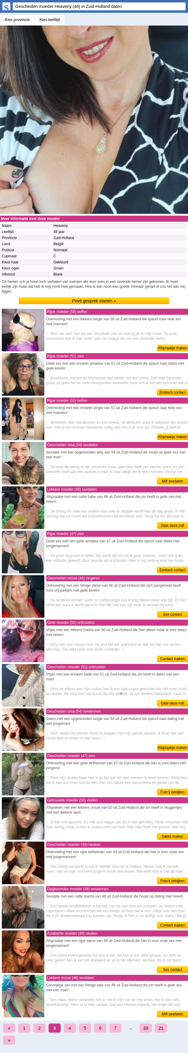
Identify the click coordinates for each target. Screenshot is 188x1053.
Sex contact (172, 614)
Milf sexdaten (172, 481)
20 (145, 1028)
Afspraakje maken (172, 348)
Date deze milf (172, 525)
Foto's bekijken (172, 792)
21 (161, 1028)
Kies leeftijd (49, 20)
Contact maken (172, 659)
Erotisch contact (172, 392)
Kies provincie (17, 20)
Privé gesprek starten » (94, 300)
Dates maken (172, 836)
